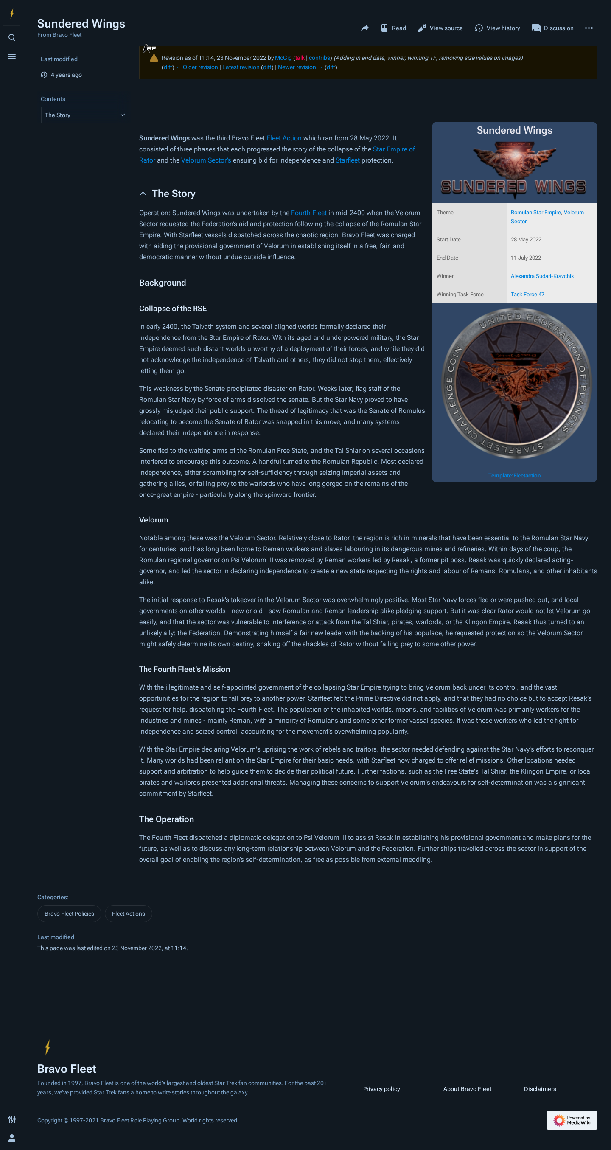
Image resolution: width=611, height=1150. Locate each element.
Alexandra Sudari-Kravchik (542, 276)
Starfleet (348, 160)
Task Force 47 (527, 294)
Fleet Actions (128, 913)
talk (300, 57)
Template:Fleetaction (514, 475)
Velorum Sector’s (206, 160)
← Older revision (197, 67)
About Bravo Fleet (467, 1088)
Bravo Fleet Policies (69, 913)
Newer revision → (300, 67)
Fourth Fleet (309, 213)
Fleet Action (284, 138)
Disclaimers (540, 1088)
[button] (78, 115)
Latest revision (241, 67)
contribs (319, 57)
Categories (52, 897)
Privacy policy (381, 1088)
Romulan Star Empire (536, 212)
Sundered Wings (164, 138)
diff (168, 67)
